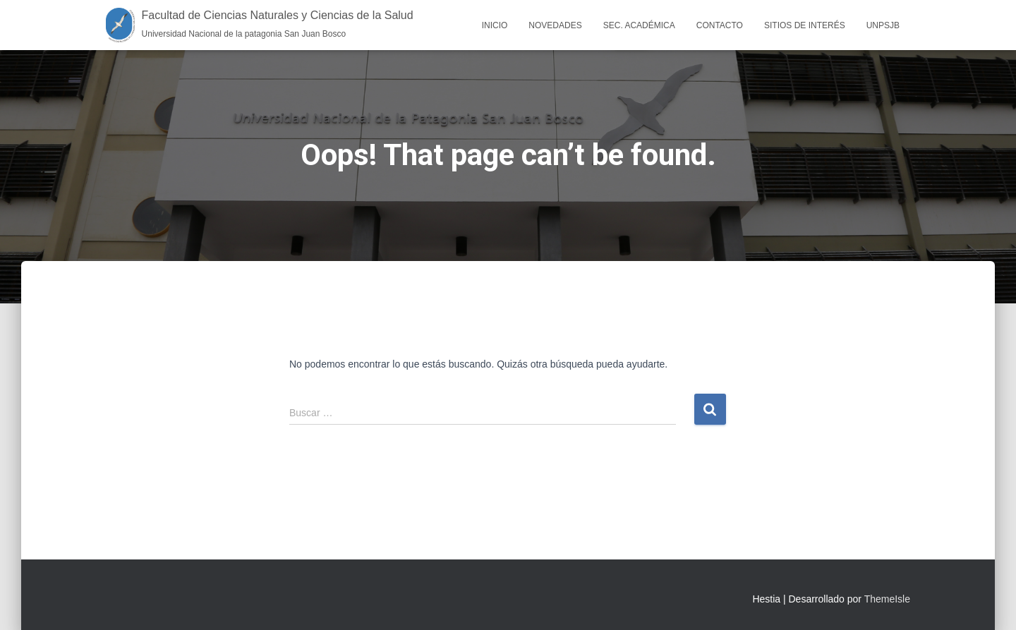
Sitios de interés (804, 25)
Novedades (554, 25)
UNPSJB (883, 25)
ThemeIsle (887, 599)
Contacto (719, 25)
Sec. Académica (639, 25)
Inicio (495, 25)
